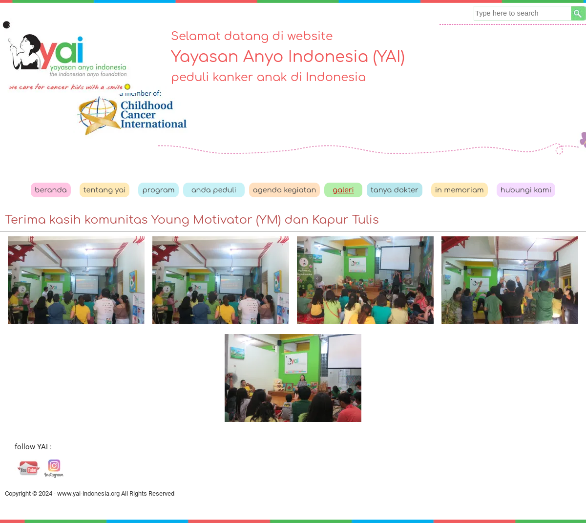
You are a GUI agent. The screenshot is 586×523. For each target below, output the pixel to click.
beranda (51, 190)
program (158, 190)
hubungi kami (526, 190)
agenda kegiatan (284, 190)
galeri (343, 190)
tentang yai (105, 190)
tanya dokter (395, 190)
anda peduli (213, 190)
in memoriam (459, 190)
